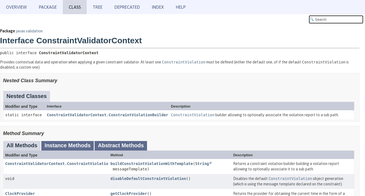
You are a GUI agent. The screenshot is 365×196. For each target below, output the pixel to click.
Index (158, 7)
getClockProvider (128, 193)
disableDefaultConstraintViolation (148, 178)
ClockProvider (20, 193)
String (202, 163)
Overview (16, 7)
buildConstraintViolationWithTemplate (151, 163)
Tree (97, 7)
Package (48, 7)
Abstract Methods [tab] (121, 145)
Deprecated (127, 7)
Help (181, 7)
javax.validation (29, 31)
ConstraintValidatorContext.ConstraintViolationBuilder (107, 115)
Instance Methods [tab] (68, 145)
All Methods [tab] (22, 145)
